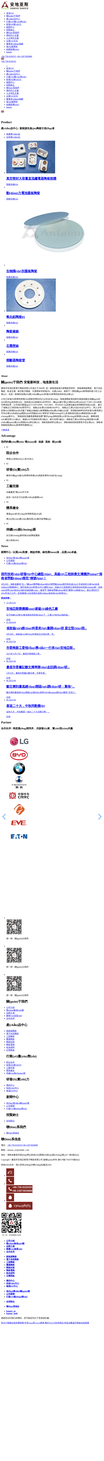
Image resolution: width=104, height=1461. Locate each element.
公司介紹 (10, 1007)
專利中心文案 (12, 35)
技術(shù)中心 (12, 1088)
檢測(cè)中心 (12, 1091)
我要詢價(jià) (12, 184)
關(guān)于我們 (13, 16)
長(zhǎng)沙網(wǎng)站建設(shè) (36, 1165)
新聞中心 (10, 27)
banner (9, 52)
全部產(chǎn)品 (13, 137)
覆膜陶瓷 (10, 1039)
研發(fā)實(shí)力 (13, 24)
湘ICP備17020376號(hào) (69, 1160)
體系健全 (10, 1070)
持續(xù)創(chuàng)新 (16, 1073)
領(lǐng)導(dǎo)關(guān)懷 (17, 558)
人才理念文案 (12, 38)
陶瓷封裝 (10, 1042)
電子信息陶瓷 (12, 1033)
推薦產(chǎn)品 (13, 134)
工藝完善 (10, 1068)
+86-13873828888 (24, 56)
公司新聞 (10, 561)
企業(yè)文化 (12, 41)
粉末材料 (10, 1047)
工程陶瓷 (10, 1036)
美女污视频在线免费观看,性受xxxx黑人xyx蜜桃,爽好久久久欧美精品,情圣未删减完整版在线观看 (45, 1323)
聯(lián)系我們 (12, 33)
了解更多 (5, 430)
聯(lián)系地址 (12, 1133)
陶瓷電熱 (10, 1044)
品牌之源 (10, 1013)
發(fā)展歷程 (12, 47)
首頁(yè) (10, 13)
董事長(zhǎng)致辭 (14, 44)
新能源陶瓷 (11, 1031)
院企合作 (10, 1062)
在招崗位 (10, 1121)
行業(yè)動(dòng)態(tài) (16, 563)
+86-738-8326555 (8, 56)
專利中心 (10, 1085)
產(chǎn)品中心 (13, 19)
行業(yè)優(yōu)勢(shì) (16, 22)
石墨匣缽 (10, 1050)
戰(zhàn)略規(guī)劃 (15, 1010)
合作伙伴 (10, 1018)
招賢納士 (10, 30)
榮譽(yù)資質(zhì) (14, 1016)
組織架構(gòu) (12, 49)
